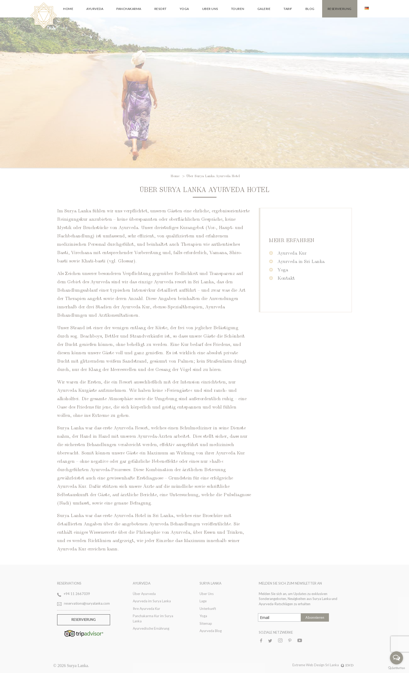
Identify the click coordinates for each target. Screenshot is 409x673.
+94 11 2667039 (77, 594)
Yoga (184, 9)
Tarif (288, 9)
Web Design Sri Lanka (330, 665)
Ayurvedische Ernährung (151, 628)
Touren (237, 9)
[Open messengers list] (396, 657)
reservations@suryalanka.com (87, 603)
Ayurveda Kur (292, 252)
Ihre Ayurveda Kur (146, 608)
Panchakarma (128, 9)
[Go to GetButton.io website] (396, 667)
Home (68, 9)
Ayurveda (94, 9)
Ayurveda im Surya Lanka (152, 601)
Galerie (264, 9)
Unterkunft (208, 608)
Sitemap (206, 623)
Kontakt (286, 277)
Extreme (299, 665)
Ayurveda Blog (211, 631)
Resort (160, 9)
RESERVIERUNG (83, 619)
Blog (310, 9)
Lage (203, 601)
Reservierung (340, 9)
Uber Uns (210, 9)
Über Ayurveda (144, 594)
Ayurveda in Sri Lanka (301, 261)
